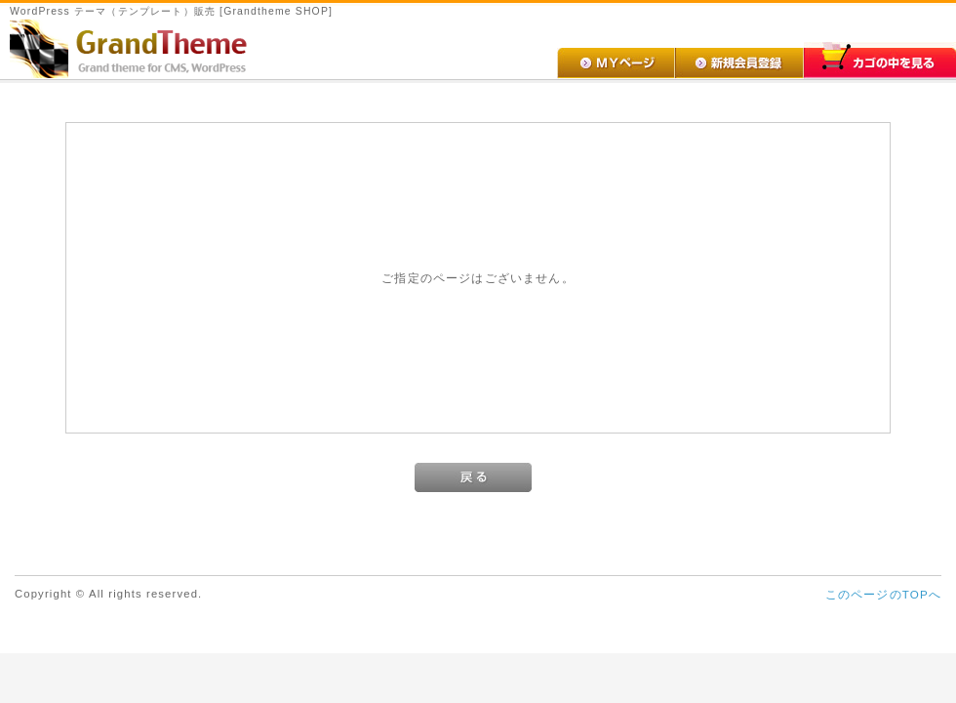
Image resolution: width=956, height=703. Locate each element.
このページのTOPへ (883, 594)
